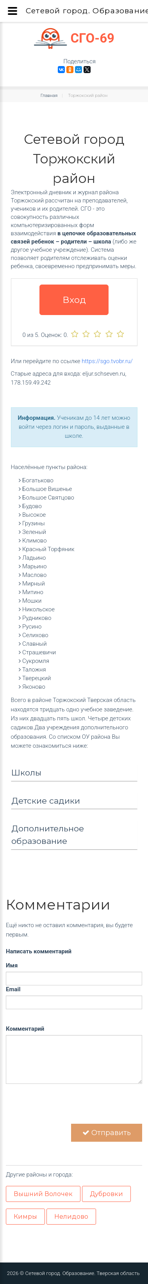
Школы (26, 772)
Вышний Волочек (43, 1194)
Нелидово (71, 1216)
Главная (49, 95)
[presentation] (65, 1108)
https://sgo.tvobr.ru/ (107, 361)
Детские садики (45, 801)
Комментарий (25, 1028)
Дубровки (106, 1194)
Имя (12, 965)
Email (13, 989)
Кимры (25, 1216)
